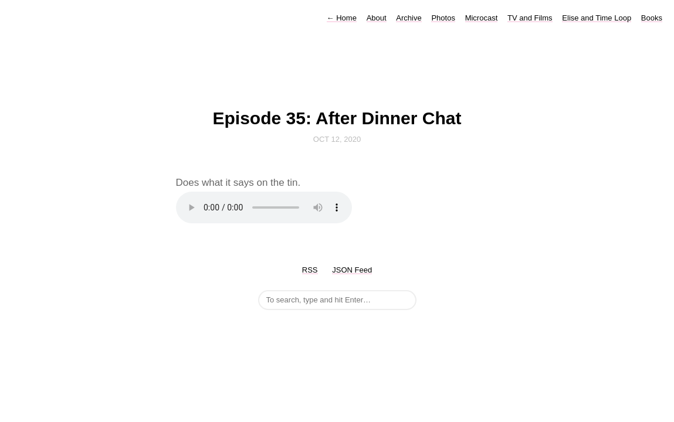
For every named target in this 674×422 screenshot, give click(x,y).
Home (342, 17)
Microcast (481, 17)
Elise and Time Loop (596, 17)
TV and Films (530, 17)
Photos (443, 17)
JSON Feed (352, 270)
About (377, 17)
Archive (408, 17)
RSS (310, 270)
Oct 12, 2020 (337, 139)
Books (651, 17)
